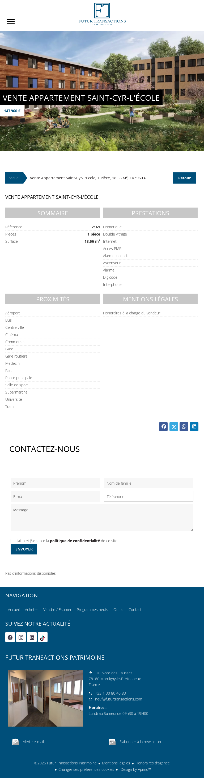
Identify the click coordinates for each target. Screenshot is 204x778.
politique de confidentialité (75, 540)
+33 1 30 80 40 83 (110, 693)
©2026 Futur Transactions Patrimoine (65, 762)
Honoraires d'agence (152, 762)
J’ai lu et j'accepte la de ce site (67, 540)
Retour (184, 177)
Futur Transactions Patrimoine (54, 657)
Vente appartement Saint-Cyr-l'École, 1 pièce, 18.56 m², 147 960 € (88, 177)
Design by (135, 769)
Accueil (102, 14)
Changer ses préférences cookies (86, 769)
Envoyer (24, 549)
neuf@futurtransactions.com (118, 699)
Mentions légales (116, 762)
